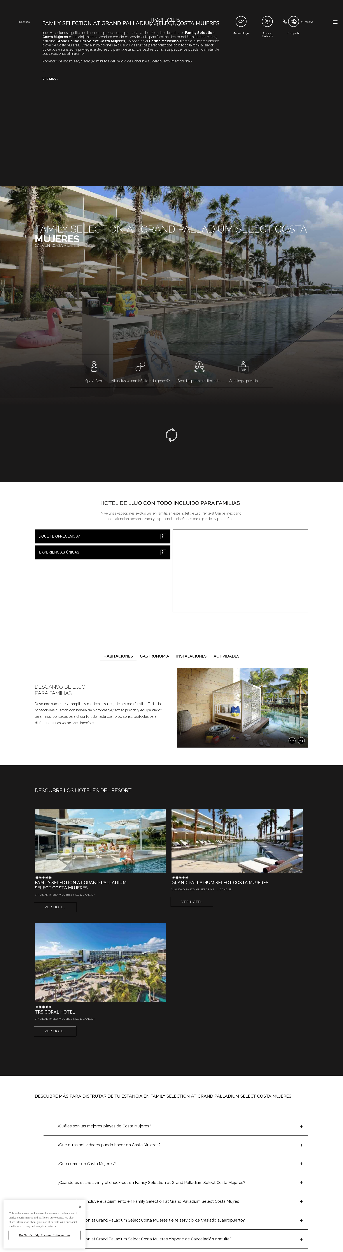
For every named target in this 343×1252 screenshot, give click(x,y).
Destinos (24, 21)
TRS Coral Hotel (55, 1012)
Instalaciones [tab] (191, 656)
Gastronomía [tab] (154, 656)
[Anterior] (292, 740)
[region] (45, 1224)
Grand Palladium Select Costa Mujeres (220, 882)
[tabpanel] (171, 708)
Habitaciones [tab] (118, 656)
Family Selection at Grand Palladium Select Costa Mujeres (81, 885)
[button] (50, 79)
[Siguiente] (301, 740)
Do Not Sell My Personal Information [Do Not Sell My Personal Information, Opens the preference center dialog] (44, 1235)
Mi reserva (307, 21)
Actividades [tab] (226, 656)
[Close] (80, 1206)
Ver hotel (55, 907)
